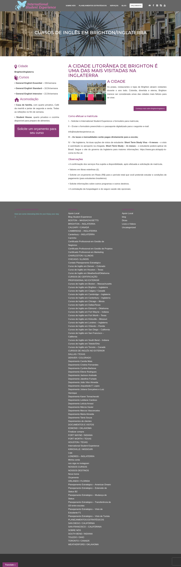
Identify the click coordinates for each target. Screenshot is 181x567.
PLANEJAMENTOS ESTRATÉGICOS (86, 520)
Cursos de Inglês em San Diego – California (89, 329)
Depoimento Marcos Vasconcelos (84, 410)
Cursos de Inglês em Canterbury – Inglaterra (89, 298)
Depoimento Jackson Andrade (82, 375)
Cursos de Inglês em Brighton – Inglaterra (88, 287)
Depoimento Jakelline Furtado (82, 379)
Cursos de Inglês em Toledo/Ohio (84, 344)
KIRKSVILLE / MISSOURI (80, 449)
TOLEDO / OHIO (76, 537)
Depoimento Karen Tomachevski (83, 396)
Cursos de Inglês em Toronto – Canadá (86, 347)
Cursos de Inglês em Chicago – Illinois (86, 301)
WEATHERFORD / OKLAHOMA (83, 544)
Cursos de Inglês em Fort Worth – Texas (87, 315)
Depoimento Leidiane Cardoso (82, 400)
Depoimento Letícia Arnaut (80, 403)
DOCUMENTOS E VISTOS (81, 424)
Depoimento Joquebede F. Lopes (84, 386)
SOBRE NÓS (74, 530)
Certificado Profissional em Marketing (86, 252)
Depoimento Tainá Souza (80, 417)
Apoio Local (73, 213)
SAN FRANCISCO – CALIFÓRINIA (85, 527)
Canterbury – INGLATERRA (81, 234)
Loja (70, 453)
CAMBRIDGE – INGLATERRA (82, 231)
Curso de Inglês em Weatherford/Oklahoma (88, 273)
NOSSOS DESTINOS (78, 470)
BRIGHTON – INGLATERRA (81, 224)
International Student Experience (83, 446)
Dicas (124, 220)
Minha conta (74, 460)
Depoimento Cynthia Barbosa (82, 368)
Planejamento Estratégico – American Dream (89, 484)
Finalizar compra (76, 432)
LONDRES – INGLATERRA (81, 456)
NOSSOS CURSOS (77, 467)
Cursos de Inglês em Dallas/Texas (84, 305)
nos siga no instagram (78, 463)
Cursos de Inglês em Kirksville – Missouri (87, 319)
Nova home (73, 474)
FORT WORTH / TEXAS (79, 439)
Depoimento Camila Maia (80, 361)
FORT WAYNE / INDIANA (80, 435)
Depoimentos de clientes (80, 421)
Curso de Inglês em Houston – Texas (85, 270)
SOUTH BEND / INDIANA (80, 534)
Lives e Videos (129, 224)
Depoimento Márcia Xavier (80, 407)
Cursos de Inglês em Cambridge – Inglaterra (89, 294)
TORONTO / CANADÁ (78, 541)
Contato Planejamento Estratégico (84, 263)
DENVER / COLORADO (79, 358)
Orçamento (73, 477)
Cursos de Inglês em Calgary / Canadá (86, 291)
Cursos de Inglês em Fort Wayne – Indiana (88, 312)
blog (124, 217)
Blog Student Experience (80, 217)
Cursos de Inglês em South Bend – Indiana (88, 340)
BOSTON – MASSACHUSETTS (83, 220)
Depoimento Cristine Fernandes (83, 365)
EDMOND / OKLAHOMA (80, 428)
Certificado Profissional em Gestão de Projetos (90, 248)
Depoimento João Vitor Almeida (83, 382)
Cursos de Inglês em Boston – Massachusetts (90, 284)
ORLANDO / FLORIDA (79, 481)
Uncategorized (129, 227)
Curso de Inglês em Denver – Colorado (86, 266)
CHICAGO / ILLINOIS (78, 259)
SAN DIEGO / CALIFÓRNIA (81, 523)
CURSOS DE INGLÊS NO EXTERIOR (86, 351)
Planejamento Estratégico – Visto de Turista (89, 516)
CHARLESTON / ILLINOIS (80, 255)
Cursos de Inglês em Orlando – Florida (86, 326)
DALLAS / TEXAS (76, 354)
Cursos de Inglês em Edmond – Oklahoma (88, 308)
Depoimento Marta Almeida (81, 414)
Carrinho (72, 238)
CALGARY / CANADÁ (78, 227)
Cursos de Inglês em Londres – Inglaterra (88, 322)
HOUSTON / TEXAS (78, 442)
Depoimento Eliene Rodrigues (82, 372)
